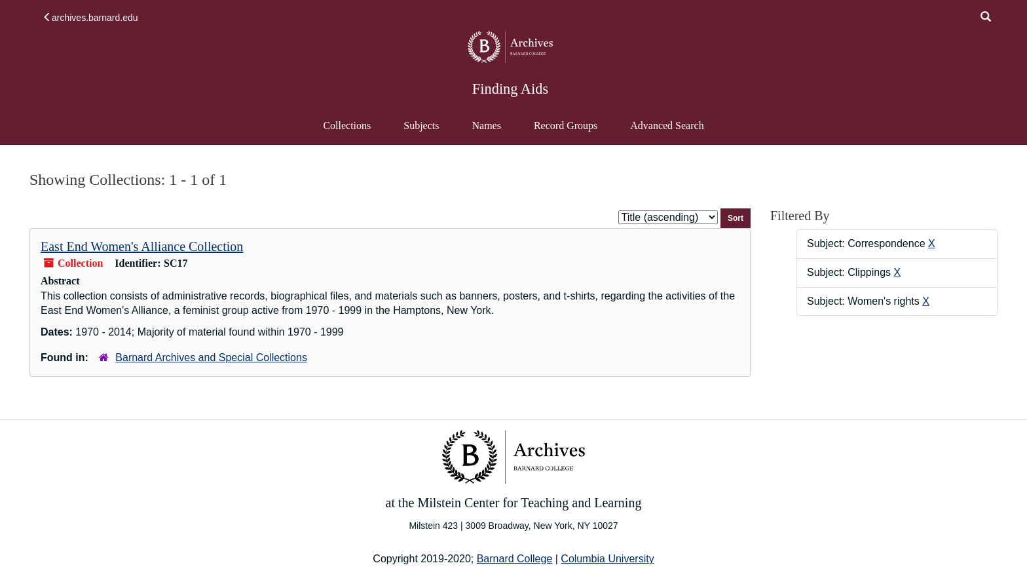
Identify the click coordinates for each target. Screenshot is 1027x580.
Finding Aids (510, 89)
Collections (347, 125)
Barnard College (515, 558)
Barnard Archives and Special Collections (211, 357)
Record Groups (565, 125)
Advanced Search (666, 132)
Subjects (421, 125)
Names (486, 125)
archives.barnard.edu (90, 17)
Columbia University (607, 558)
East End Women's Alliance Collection (142, 246)
